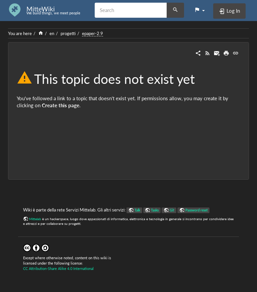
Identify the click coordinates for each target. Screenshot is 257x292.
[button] (199, 10)
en (52, 33)
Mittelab (35, 219)
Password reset (196, 210)
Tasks (155, 210)
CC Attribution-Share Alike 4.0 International (58, 268)
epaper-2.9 (92, 33)
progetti (68, 33)
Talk (137, 210)
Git (172, 210)
